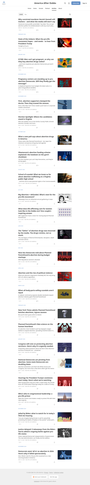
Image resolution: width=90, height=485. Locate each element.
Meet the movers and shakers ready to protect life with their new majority (36, 399)
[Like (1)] (20, 204)
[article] (45, 25)
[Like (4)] (20, 30)
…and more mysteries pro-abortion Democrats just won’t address (35, 65)
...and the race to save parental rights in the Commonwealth (36, 181)
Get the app (53, 477)
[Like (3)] (20, 50)
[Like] (19, 128)
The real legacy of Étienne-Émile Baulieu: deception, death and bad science (36, 238)
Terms (51, 472)
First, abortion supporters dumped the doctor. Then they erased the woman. (34, 102)
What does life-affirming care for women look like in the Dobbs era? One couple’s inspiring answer (35, 211)
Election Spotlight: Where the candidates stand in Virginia (35, 118)
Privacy (46, 472)
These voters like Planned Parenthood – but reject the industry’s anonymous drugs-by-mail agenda (34, 142)
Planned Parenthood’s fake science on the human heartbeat (35, 325)
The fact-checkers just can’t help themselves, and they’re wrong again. (35, 160)
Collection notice (58, 472)
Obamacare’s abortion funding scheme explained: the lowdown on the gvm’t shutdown (34, 154)
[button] (29, 8)
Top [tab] (26, 14)
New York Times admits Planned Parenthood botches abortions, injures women (36, 311)
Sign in (85, 3)
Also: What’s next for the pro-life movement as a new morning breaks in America (34, 457)
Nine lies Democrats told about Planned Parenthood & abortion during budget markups (34, 255)
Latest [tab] (21, 14)
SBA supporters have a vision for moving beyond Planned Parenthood (36, 216)
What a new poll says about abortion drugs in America (36, 137)
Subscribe (76, 3)
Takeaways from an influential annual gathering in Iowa (35, 199)
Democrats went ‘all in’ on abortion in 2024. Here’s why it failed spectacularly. (36, 452)
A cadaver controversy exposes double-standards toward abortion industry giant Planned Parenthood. (35, 296)
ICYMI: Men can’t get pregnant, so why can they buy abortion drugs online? (36, 60)
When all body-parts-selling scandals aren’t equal (36, 291)
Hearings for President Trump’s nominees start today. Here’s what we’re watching (35, 379)
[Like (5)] (20, 70)
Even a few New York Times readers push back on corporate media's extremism (36, 106)
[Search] (65, 3)
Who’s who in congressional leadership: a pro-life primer (35, 395)
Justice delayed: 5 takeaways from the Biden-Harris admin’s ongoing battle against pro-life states (37, 431)
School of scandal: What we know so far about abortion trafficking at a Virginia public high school (34, 176)
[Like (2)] (20, 281)
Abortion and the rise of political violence (35, 273)
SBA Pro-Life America (28, 27)
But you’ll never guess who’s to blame (29, 315)
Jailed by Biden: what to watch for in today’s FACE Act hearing (36, 414)
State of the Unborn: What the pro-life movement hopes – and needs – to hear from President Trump (36, 41)
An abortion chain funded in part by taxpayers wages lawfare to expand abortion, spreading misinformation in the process (35, 329)
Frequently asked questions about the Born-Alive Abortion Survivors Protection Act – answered (36, 349)
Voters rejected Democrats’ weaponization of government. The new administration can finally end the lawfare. (36, 437)
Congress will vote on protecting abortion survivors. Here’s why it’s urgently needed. (35, 345)
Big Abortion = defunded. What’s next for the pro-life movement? (36, 195)
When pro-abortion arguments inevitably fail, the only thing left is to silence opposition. (36, 276)
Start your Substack (39, 477)
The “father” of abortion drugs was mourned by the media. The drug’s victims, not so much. (36, 233)
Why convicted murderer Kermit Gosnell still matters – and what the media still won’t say (36, 20)
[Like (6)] (20, 165)
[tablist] (23, 14)
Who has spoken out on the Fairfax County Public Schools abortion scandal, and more (36, 122)
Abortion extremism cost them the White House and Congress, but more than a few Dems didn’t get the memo (36, 367)
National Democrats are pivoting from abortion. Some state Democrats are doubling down (34, 362)
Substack (36, 481)
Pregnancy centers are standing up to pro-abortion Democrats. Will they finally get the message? (36, 81)
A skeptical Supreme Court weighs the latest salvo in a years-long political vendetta (35, 87)
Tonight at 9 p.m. (23, 46)
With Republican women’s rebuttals (29, 260)
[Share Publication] (69, 3)
